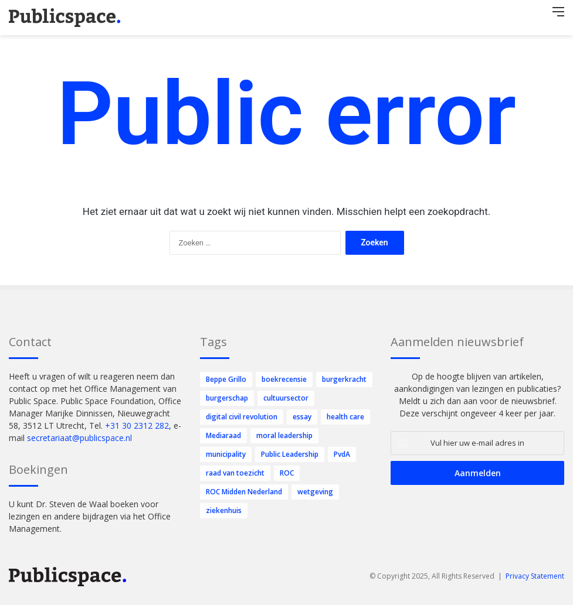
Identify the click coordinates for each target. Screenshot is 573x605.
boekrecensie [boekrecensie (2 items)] (284, 379)
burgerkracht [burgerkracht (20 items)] (344, 379)
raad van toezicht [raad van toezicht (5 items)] (235, 473)
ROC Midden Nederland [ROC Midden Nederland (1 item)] (244, 492)
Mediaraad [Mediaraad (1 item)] (223, 435)
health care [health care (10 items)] (345, 417)
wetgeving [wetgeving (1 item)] (315, 492)
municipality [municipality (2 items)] (226, 454)
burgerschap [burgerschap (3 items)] (227, 398)
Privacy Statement (535, 576)
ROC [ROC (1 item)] (287, 473)
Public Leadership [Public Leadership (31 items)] (289, 454)
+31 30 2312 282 (137, 425)
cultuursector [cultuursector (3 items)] (285, 398)
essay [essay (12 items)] (302, 417)
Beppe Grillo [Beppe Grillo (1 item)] (226, 379)
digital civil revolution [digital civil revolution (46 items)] (241, 417)
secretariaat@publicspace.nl (79, 437)
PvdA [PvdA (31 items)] (342, 454)
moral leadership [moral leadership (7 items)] (284, 435)
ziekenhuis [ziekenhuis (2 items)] (224, 510)
